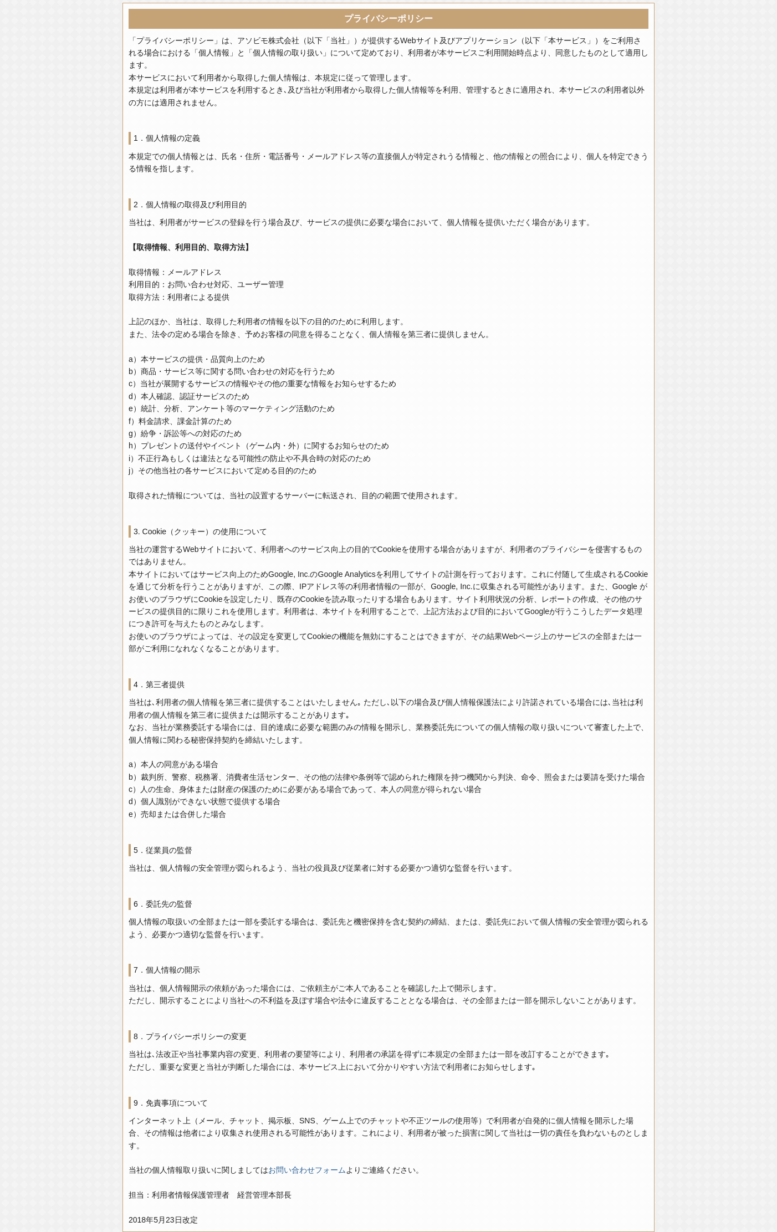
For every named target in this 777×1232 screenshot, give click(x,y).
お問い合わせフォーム (307, 1169)
